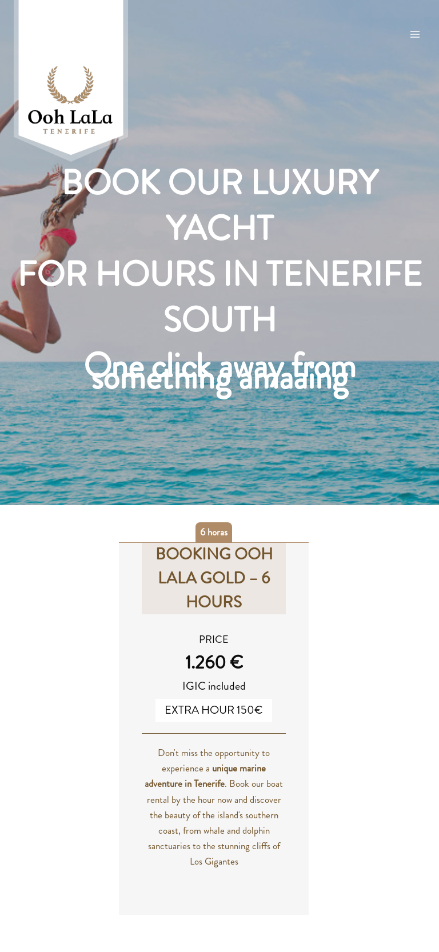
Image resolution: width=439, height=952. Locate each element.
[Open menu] (414, 34)
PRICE (214, 639)
